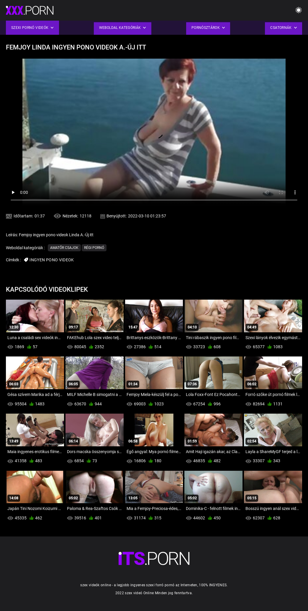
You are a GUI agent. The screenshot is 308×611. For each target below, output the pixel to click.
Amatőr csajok (64, 248)
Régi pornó (94, 248)
